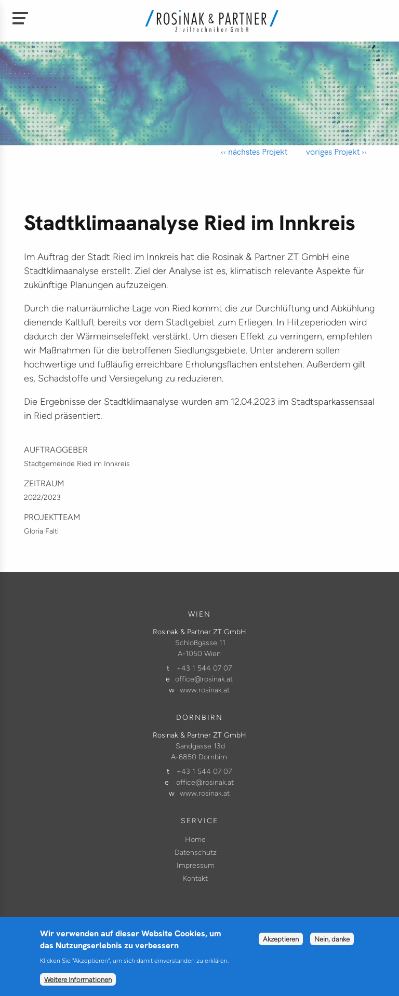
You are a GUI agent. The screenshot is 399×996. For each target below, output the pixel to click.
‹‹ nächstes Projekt (254, 151)
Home (195, 839)
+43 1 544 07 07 (204, 668)
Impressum (196, 865)
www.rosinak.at (205, 690)
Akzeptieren (281, 944)
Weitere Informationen (78, 984)
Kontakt (195, 878)
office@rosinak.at (204, 679)
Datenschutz (196, 852)
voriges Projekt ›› (335, 151)
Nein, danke (332, 944)
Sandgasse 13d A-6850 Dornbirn (199, 751)
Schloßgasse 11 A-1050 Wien (200, 648)
